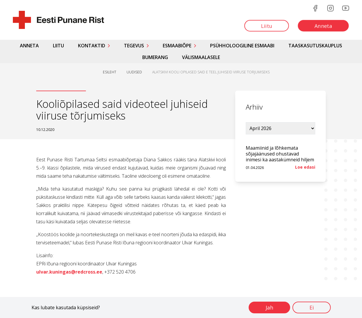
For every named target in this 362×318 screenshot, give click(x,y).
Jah (269, 307)
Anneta (29, 45)
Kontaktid (91, 45)
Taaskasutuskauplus (315, 45)
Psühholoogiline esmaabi (242, 45)
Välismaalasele (201, 57)
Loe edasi (305, 167)
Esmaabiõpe (177, 45)
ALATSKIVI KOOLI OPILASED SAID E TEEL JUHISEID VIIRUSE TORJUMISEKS (211, 72)
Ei (311, 307)
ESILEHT (109, 72)
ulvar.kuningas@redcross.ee (69, 272)
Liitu (58, 45)
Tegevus (134, 45)
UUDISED (134, 72)
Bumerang (155, 57)
